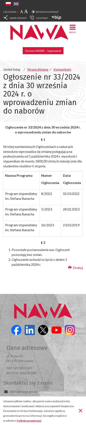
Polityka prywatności (29, 420)
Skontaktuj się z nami (27, 383)
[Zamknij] (80, 410)
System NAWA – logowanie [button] (43, 51)
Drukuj (75, 268)
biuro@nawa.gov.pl (24, 391)
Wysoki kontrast (47, 11)
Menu (72, 29)
